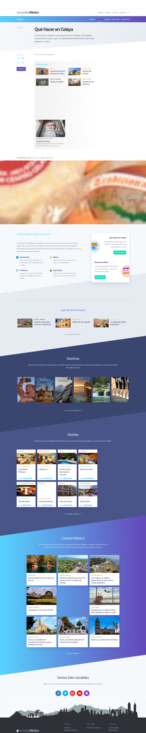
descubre (122, 12)
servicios (108, 19)
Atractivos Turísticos (93, 727)
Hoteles (20, 28)
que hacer (99, 19)
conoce (115, 12)
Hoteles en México (70, 730)
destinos (108, 12)
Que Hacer (49, 157)
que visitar (115, 19)
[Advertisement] (66, 103)
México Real (113, 730)
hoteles (100, 12)
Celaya (20, 19)
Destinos (35, 157)
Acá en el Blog (114, 727)
